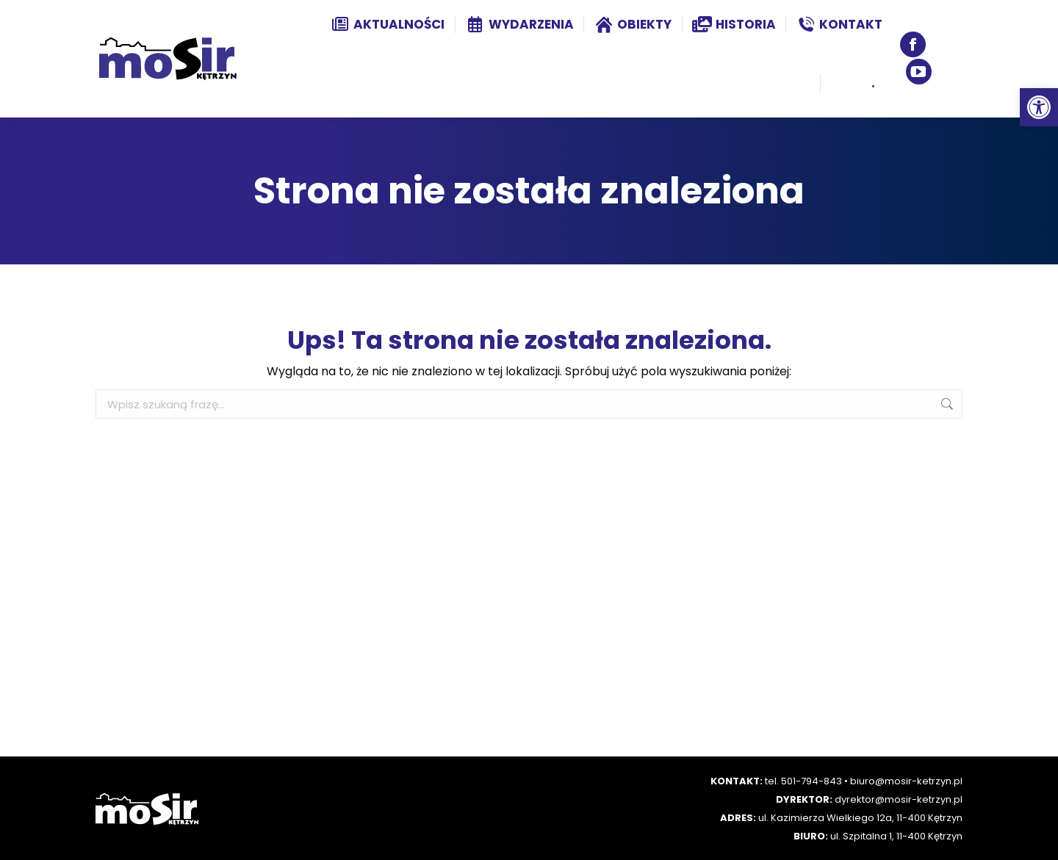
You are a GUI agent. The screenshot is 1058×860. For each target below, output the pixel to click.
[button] (1039, 107)
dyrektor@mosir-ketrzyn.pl (898, 799)
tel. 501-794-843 (803, 781)
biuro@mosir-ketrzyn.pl (906, 781)
